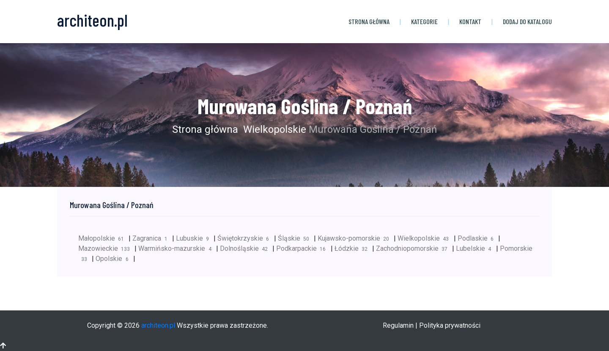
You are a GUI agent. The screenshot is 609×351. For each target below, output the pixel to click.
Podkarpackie (303, 248)
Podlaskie (478, 238)
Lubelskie (476, 248)
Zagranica (152, 238)
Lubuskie (195, 238)
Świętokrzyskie (245, 238)
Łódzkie (353, 248)
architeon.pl (158, 325)
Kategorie (424, 21)
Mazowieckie (106, 248)
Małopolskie (103, 238)
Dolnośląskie (246, 248)
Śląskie (296, 238)
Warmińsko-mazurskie (177, 248)
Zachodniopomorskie (414, 248)
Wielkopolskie (273, 129)
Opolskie (114, 259)
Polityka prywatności (449, 325)
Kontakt (470, 21)
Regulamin (398, 325)
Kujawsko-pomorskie (356, 238)
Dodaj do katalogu (527, 21)
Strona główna (369, 21)
